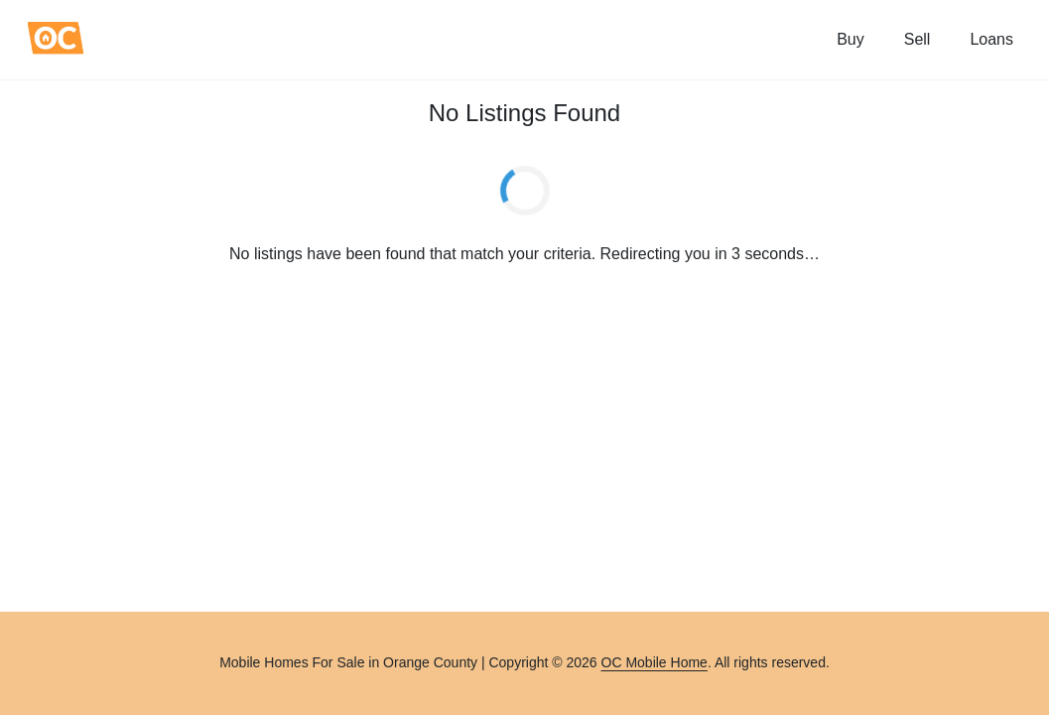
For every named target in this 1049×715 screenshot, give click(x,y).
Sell (917, 39)
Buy (850, 39)
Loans (991, 39)
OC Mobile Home (654, 662)
